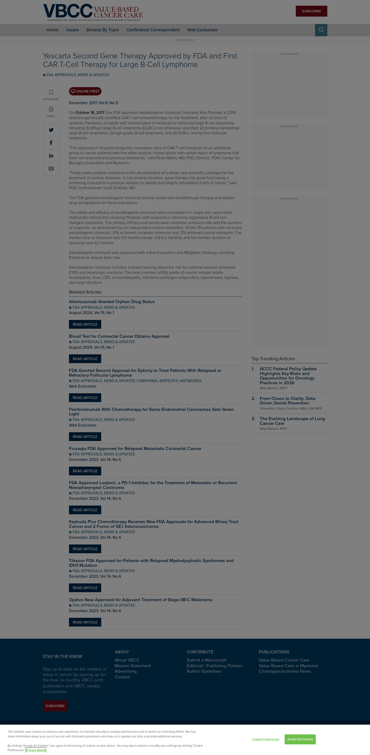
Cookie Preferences (265, 740)
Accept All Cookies (300, 740)
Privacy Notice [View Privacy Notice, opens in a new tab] (36, 751)
